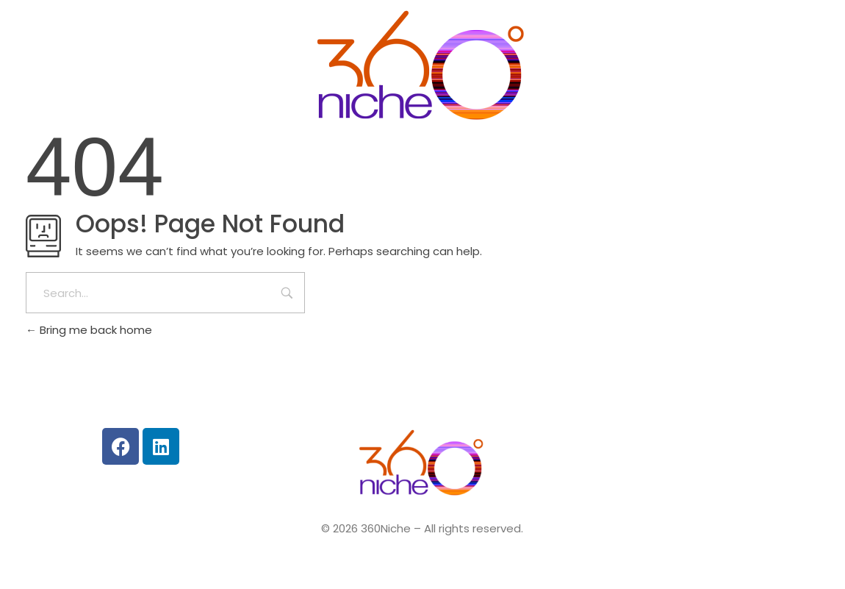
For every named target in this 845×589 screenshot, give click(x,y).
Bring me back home (89, 330)
